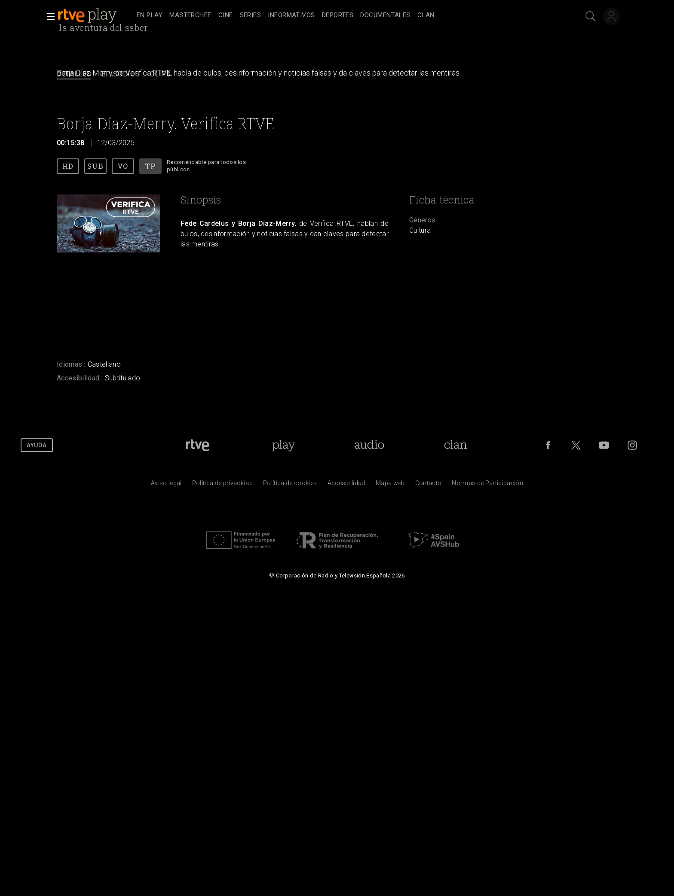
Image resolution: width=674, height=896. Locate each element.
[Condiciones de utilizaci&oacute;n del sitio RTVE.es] (166, 485)
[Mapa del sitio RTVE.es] (390, 485)
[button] (48, 16)
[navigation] (346, 15)
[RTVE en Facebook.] (548, 445)
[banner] (95, 15)
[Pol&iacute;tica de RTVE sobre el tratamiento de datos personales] (222, 485)
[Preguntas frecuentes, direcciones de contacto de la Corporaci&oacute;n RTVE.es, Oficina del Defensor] (428, 485)
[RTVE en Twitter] (576, 445)
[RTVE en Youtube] (604, 445)
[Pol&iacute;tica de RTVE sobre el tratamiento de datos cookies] (290, 485)
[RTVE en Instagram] (632, 445)
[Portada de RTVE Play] (283, 445)
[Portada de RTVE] (197, 445)
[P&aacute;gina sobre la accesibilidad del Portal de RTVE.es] (346, 485)
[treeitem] (149, 16)
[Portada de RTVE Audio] (369, 445)
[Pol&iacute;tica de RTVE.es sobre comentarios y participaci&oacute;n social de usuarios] (487, 485)
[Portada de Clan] (456, 445)
